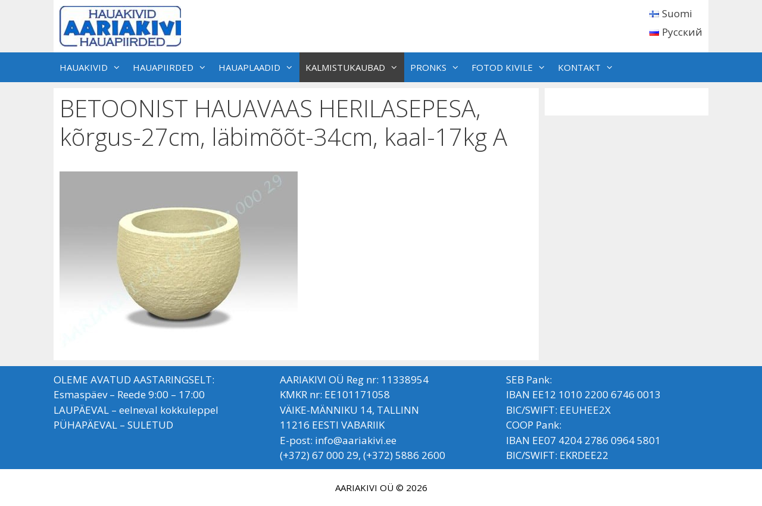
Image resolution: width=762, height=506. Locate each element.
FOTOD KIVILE (511, 67)
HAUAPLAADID (258, 67)
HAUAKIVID (93, 67)
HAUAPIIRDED (173, 67)
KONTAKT (589, 67)
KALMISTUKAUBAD (354, 67)
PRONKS (438, 67)
